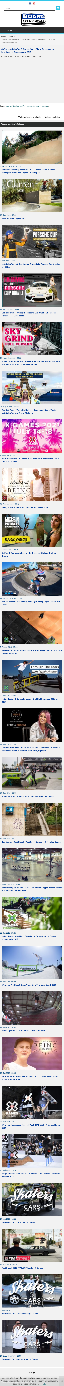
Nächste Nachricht (52, 117)
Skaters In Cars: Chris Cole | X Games (18, 1222)
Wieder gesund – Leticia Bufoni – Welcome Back (23, 1030)
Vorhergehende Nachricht (29, 117)
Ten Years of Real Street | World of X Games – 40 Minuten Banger (31, 842)
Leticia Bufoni (33, 106)
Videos (11, 36)
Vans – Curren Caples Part (14, 218)
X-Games (44, 106)
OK (44, 1384)
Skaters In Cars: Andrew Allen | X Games (20, 1359)
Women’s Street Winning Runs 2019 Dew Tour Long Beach (28, 796)
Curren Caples (12, 106)
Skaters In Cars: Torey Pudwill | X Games (20, 1313)
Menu (32, 30)
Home (3, 36)
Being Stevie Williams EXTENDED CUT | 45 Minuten (25, 507)
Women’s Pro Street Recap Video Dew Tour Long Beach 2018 (29, 985)
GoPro (23, 106)
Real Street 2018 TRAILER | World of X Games (22, 1268)
